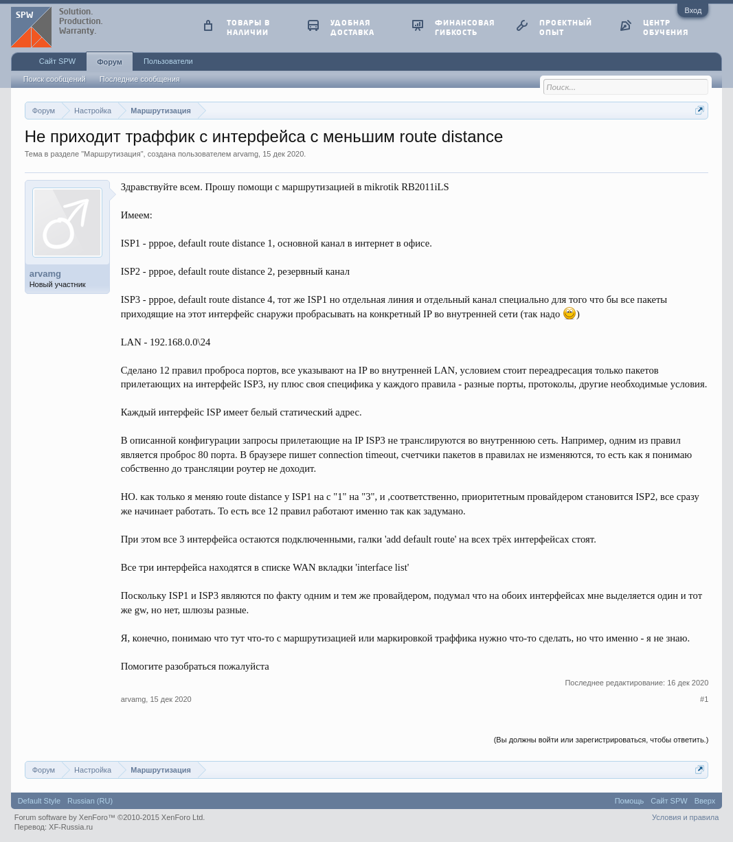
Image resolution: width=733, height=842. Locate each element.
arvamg (245, 154)
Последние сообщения (140, 79)
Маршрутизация (112, 154)
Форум (109, 62)
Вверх (705, 801)
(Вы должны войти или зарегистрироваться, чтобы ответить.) (601, 740)
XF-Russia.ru (71, 827)
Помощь (629, 801)
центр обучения (665, 27)
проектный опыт (565, 27)
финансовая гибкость (465, 27)
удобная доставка (352, 27)
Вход (692, 10)
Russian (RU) (90, 801)
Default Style (39, 801)
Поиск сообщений (54, 79)
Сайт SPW (57, 61)
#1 (704, 699)
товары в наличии (248, 27)
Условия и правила (685, 817)
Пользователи (168, 61)
